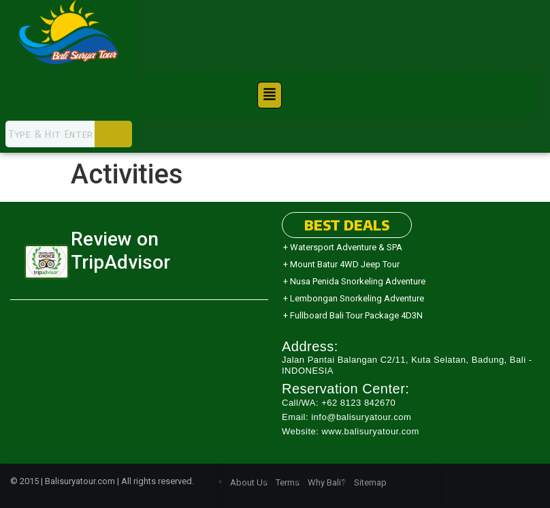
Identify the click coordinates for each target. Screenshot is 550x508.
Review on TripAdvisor (120, 250)
